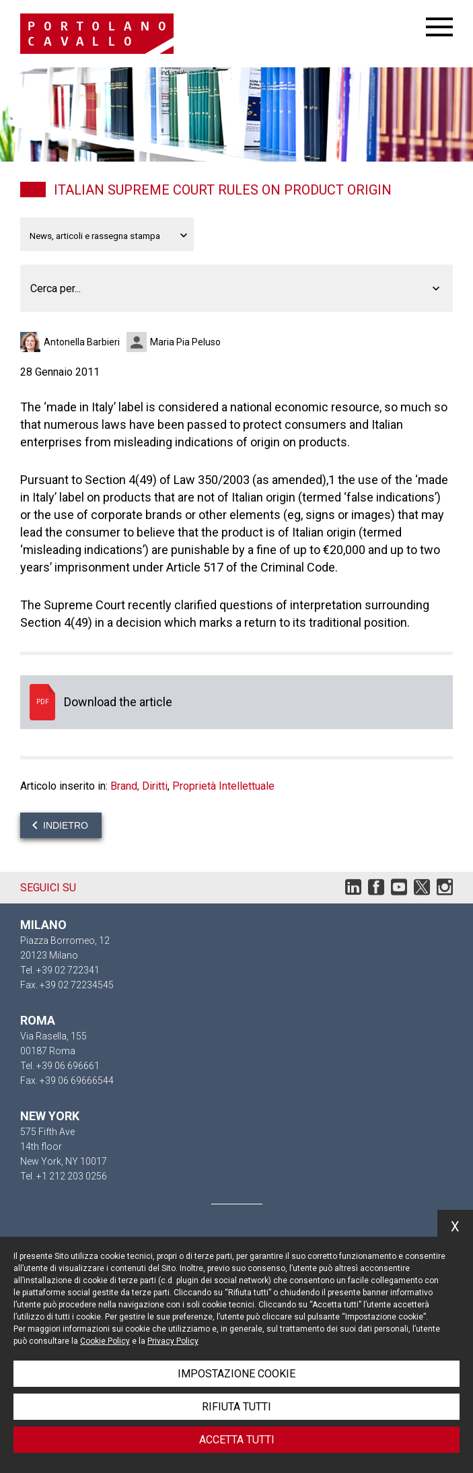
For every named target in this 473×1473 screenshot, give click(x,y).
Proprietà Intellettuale (223, 786)
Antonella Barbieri (82, 342)
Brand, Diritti (139, 786)
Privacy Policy (172, 1341)
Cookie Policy (105, 1341)
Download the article (236, 702)
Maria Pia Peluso (185, 342)
